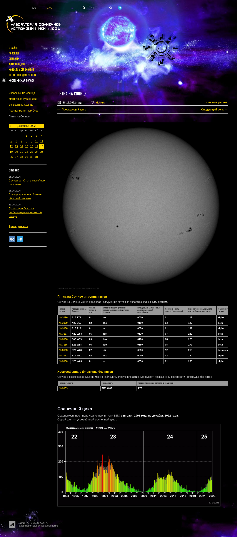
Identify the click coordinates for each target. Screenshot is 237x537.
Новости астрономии (21, 70)
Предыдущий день (74, 109)
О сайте (13, 48)
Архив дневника (18, 226)
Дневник (14, 59)
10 (36, 141)
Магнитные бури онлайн (23, 98)
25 (41, 151)
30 (31, 157)
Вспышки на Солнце (21, 104)
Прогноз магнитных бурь (23, 110)
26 (11, 157)
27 (16, 157)
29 (26, 157)
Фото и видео (17, 64)
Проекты (14, 53)
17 (36, 146)
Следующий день (212, 109)
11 (41, 141)
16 (31, 146)
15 (26, 146)
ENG (49, 7)
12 (11, 146)
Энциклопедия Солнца (23, 75)
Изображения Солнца (22, 93)
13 (16, 146)
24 (36, 151)
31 (36, 157)
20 (16, 151)
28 (21, 157)
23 (31, 151)
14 (21, 146)
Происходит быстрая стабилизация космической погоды (25, 212)
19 (11, 151)
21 (21, 151)
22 (26, 151)
